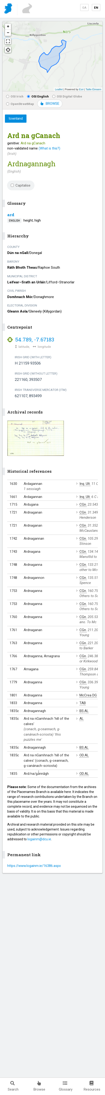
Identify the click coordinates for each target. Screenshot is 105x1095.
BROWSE (49, 103)
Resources (92, 1086)
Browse (39, 1086)
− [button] (8, 33)
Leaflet (59, 89)
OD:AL (84, 755)
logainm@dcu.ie (39, 839)
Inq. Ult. (84, 484)
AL (81, 718)
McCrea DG (88, 695)
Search (13, 1086)
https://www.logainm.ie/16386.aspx (34, 866)
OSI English (38, 96)
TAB (82, 703)
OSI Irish (14, 96)
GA (84, 7)
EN (96, 7)
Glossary (65, 1086)
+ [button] (8, 26)
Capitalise (20, 185)
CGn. (83, 504)
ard (10, 214)
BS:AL (84, 711)
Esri (81, 89)
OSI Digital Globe (67, 96)
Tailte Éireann (93, 89)
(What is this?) (49, 148)
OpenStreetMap (20, 104)
